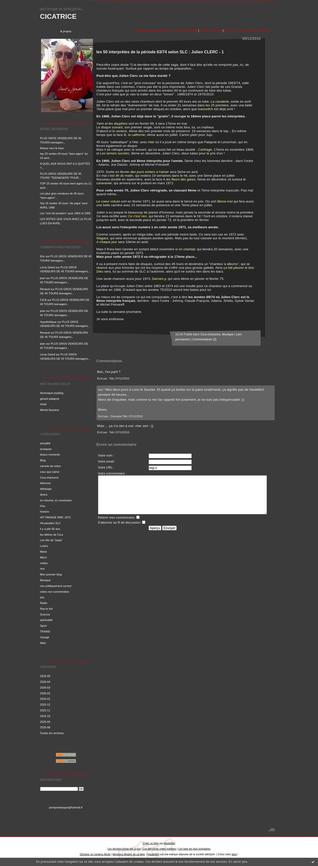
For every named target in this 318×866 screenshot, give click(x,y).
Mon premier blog (51, 574)
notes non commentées (54, 591)
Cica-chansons (49, 477)
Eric (42, 256)
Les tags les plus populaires (194, 848)
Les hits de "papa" (51, 540)
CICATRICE (58, 16)
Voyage (44, 637)
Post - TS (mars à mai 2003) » (247, 30)
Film (42, 506)
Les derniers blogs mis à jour (124, 848)
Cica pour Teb (118, 416)
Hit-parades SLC (50, 523)
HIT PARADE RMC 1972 (55, 517)
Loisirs (44, 545)
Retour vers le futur (52, 148)
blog (234, 854)
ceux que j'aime (49, 471)
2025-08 (45, 727)
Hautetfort (169, 843)
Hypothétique (48, 321)
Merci (43, 557)
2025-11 (45, 710)
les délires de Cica (51, 534)
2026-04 (45, 681)
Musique (45, 580)
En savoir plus (238, 861)
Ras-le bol (46, 608)
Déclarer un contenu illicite (95, 854)
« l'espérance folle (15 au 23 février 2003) (166, 30)
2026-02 (45, 693)
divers (44, 494)
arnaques (46, 449)
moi (42, 568)
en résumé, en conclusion (56, 500)
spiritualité (46, 619)
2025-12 (45, 704)
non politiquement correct (56, 585)
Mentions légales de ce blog (129, 854)
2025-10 (45, 716)
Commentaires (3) (204, 339)
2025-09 (45, 721)
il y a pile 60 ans (50, 528)
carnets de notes (50, 466)
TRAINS (45, 631)
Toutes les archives (52, 733)
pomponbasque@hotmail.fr (66, 807)
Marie (43, 551)
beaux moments (50, 454)
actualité (45, 443)
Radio (43, 602)
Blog (43, 460)
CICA (43, 299)
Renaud (45, 289)
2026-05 (45, 676)
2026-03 (45, 687)
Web (43, 642)
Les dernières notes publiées (159, 848)
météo (44, 563)
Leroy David (47, 267)
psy (42, 597)
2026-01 (45, 698)
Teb (111, 378)
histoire (44, 511)
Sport (43, 625)
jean (42, 278)
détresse (45, 483)
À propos (65, 31)
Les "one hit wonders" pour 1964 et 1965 (65, 213)
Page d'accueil (211, 30)
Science (45, 614)
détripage (46, 488)
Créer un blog (151, 843)
